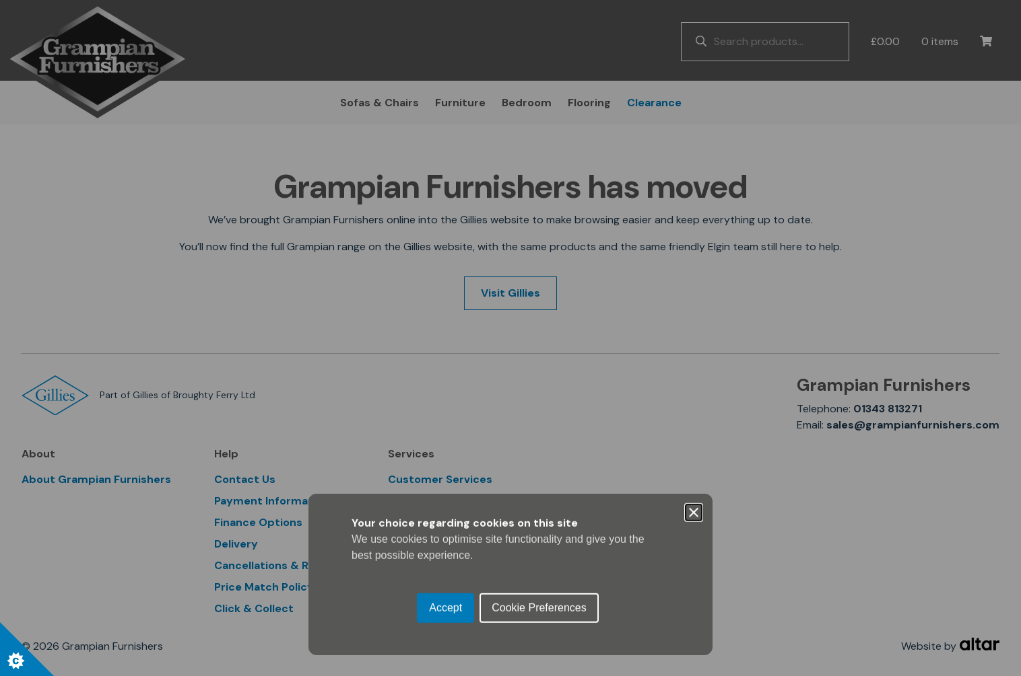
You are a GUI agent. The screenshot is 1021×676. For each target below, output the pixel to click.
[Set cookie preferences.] (27, 649)
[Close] (694, 276)
